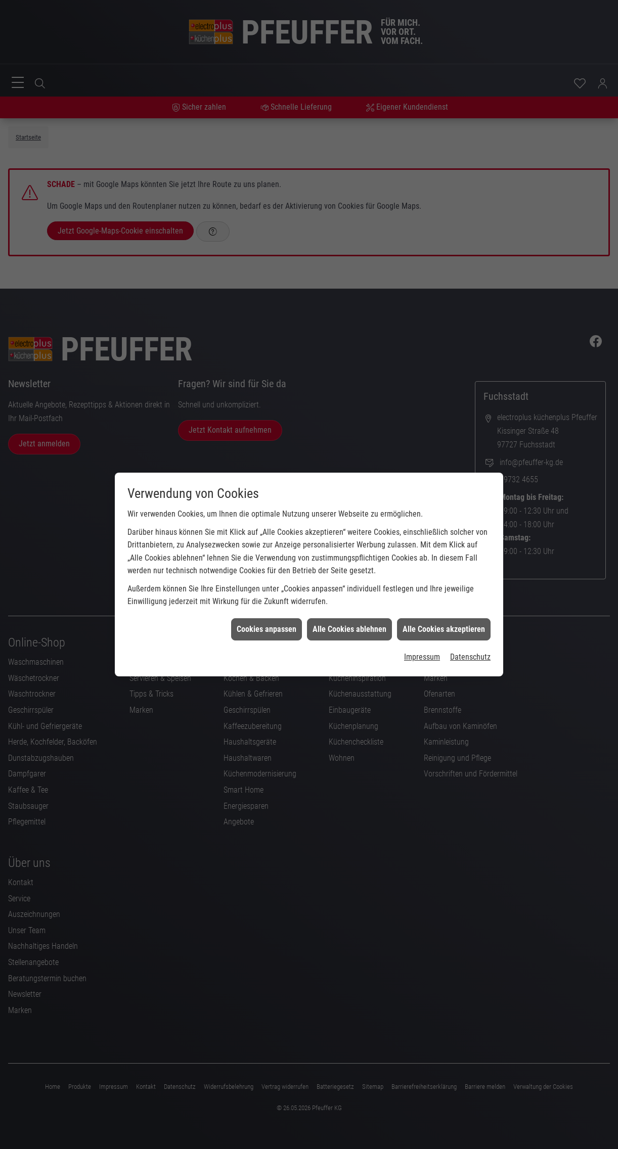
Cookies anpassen (266, 607)
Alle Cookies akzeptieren (444, 607)
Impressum (422, 635)
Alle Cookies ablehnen (349, 607)
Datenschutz (470, 635)
